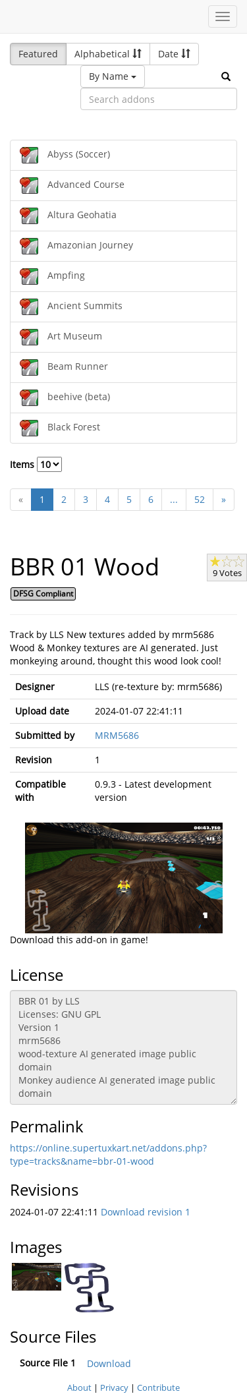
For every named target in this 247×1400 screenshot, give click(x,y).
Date (174, 53)
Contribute (158, 1387)
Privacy (114, 1387)
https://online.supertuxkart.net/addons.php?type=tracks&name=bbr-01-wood (108, 1154)
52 (199, 499)
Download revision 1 (145, 1212)
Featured (38, 53)
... (174, 499)
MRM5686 (117, 735)
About (79, 1387)
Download (109, 1363)
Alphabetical (108, 53)
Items (36, 464)
